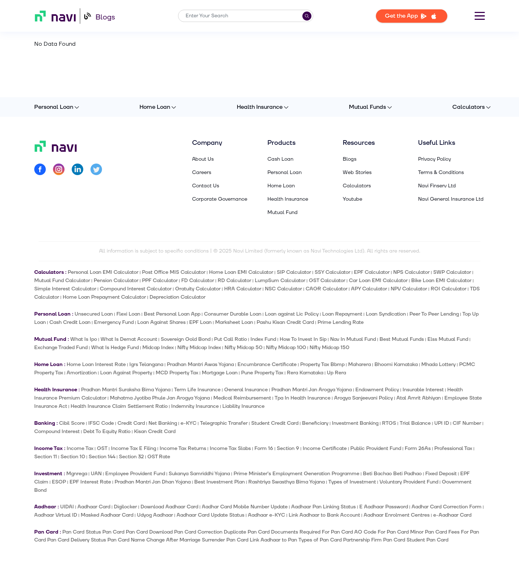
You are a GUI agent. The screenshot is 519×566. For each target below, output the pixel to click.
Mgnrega (76, 473)
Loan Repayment (342, 314)
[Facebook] (40, 170)
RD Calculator (234, 280)
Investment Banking (355, 423)
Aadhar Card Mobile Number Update (245, 506)
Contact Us (205, 186)
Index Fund (263, 339)
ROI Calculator (448, 288)
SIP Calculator (294, 272)
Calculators (468, 107)
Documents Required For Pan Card (312, 532)
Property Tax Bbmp (322, 364)
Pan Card (113, 532)
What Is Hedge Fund (115, 347)
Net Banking (162, 423)
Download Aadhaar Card (169, 506)
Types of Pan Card (320, 539)
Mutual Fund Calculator (62, 280)
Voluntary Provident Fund (409, 481)
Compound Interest (57, 431)
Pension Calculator (116, 280)
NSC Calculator (283, 288)
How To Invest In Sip (303, 339)
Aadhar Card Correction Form (447, 506)
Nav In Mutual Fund (353, 339)
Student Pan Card (427, 539)
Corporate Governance (219, 199)
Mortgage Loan (220, 372)
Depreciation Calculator (177, 297)
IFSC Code (101, 423)
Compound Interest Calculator (136, 288)
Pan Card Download (149, 532)
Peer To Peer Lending (434, 314)
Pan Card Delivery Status (76, 539)
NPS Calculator (411, 272)
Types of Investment (352, 481)
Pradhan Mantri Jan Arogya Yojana (311, 389)
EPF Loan (200, 322)
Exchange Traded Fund (61, 347)
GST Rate (158, 456)
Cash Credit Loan (69, 322)
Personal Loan (53, 107)
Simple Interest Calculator (65, 288)
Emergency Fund (114, 322)
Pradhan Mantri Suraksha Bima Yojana (125, 389)
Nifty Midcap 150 (329, 347)
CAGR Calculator (326, 288)
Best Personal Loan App (172, 314)
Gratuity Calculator (198, 288)
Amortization (82, 372)
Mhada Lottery (438, 364)
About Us (203, 159)
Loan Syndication (386, 314)
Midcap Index (158, 347)
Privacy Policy (434, 159)
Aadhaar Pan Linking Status (323, 506)
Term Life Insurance (197, 389)
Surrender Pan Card (225, 539)
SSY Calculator (332, 272)
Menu (480, 16)
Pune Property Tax (262, 372)
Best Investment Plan (219, 481)
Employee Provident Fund (135, 473)
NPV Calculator (409, 288)
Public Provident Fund (375, 448)
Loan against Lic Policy (292, 314)
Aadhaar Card (93, 506)
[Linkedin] (77, 170)
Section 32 (131, 456)
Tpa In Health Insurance (303, 398)
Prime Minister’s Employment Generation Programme (296, 473)
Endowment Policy (377, 389)
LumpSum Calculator (280, 280)
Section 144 (102, 456)
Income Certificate (325, 448)
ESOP (59, 481)
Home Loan (154, 107)
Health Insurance (260, 107)
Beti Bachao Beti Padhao (392, 473)
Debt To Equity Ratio (106, 431)
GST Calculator (327, 280)
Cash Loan (280, 159)
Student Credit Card (274, 423)
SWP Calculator (452, 272)
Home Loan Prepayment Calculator (104, 297)
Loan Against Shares (161, 322)
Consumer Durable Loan (232, 314)
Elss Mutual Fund (447, 339)
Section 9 (288, 448)
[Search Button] (306, 16)
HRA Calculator (242, 288)
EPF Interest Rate (90, 481)
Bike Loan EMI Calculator (441, 280)
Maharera (359, 364)
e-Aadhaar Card (452, 515)
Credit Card (131, 423)
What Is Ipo (83, 339)
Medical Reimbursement (242, 398)
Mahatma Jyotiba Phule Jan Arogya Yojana (160, 398)
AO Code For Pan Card (381, 532)
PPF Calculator (160, 280)
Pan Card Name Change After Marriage (153, 539)
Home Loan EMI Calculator (241, 272)
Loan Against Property (126, 372)
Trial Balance (415, 423)
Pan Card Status (81, 532)
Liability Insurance (243, 406)
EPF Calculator (372, 272)
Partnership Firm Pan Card (374, 539)
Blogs (105, 17)
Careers (201, 172)
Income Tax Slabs (230, 448)
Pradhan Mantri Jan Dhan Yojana (153, 481)
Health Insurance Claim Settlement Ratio (119, 406)
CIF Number (467, 423)
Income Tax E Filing (133, 448)
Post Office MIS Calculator (173, 272)
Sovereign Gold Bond (185, 339)
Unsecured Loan (94, 314)
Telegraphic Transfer (224, 423)
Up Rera (336, 372)
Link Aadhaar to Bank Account (324, 515)
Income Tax (80, 448)
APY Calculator (369, 288)
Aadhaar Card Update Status (210, 515)
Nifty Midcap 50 (243, 347)
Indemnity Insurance (195, 406)
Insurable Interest (423, 389)
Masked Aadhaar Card (107, 515)
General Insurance (246, 389)
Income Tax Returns (183, 448)
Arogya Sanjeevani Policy (363, 398)
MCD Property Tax (177, 372)
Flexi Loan (128, 314)
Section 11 (45, 456)
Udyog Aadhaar (155, 515)
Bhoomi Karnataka (396, 364)
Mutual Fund (282, 212)
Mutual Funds (367, 107)
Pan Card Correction (198, 532)
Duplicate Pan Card (247, 532)
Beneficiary (315, 423)
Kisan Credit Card (155, 431)
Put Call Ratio (230, 339)
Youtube (352, 199)
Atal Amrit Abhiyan (418, 398)
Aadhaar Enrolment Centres (397, 515)
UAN (96, 473)
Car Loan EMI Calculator (378, 280)
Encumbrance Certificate (267, 364)
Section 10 (73, 456)
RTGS (389, 423)
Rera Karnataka (305, 372)
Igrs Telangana (146, 364)
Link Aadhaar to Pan (273, 539)
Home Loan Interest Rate (96, 364)
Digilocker (125, 506)
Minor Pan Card (428, 532)
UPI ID (441, 423)
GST (102, 448)
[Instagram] (59, 170)
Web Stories (357, 172)
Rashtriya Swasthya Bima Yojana (286, 481)
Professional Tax (453, 448)
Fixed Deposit (441, 473)
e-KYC (188, 423)
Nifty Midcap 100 (286, 347)
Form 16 (263, 448)
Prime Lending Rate (341, 322)
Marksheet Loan (234, 322)
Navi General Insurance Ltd (451, 199)
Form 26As (418, 448)
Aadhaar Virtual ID (55, 515)
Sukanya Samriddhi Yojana (199, 473)
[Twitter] (96, 170)
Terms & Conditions (441, 172)
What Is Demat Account (129, 339)
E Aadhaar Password (383, 506)
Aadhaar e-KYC (266, 515)
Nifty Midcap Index (199, 347)
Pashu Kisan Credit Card (285, 322)
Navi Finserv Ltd (437, 186)
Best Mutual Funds (402, 339)
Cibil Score (72, 423)
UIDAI (67, 506)
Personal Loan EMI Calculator (103, 272)
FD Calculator (197, 280)
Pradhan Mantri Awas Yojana (200, 364)
